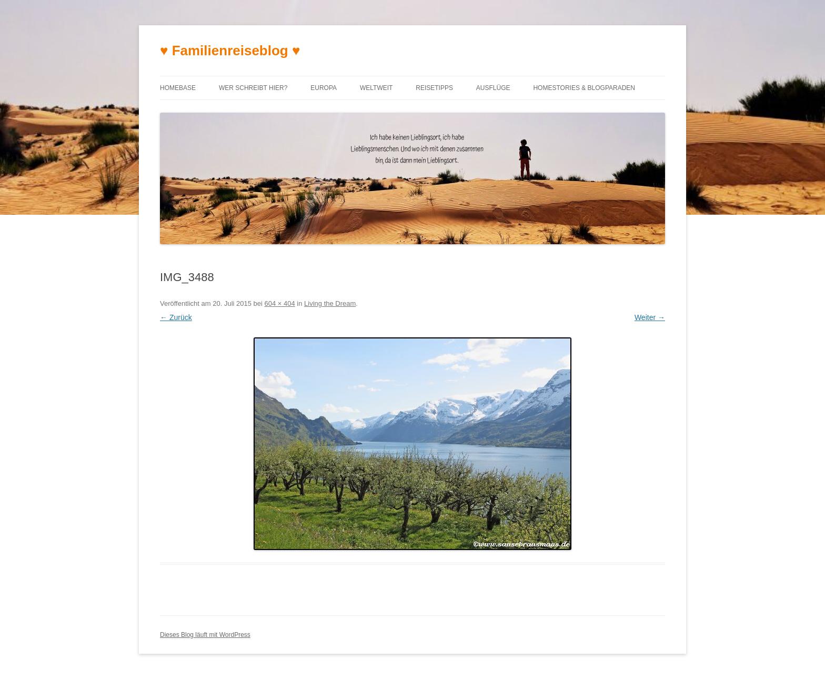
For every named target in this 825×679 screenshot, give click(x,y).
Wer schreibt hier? (253, 88)
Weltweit (376, 88)
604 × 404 (280, 303)
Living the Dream (330, 303)
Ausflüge (493, 88)
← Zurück (176, 317)
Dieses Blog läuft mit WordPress (205, 634)
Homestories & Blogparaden (584, 88)
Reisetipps (434, 88)
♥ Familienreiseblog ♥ (230, 50)
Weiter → (650, 317)
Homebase (178, 88)
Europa (323, 88)
